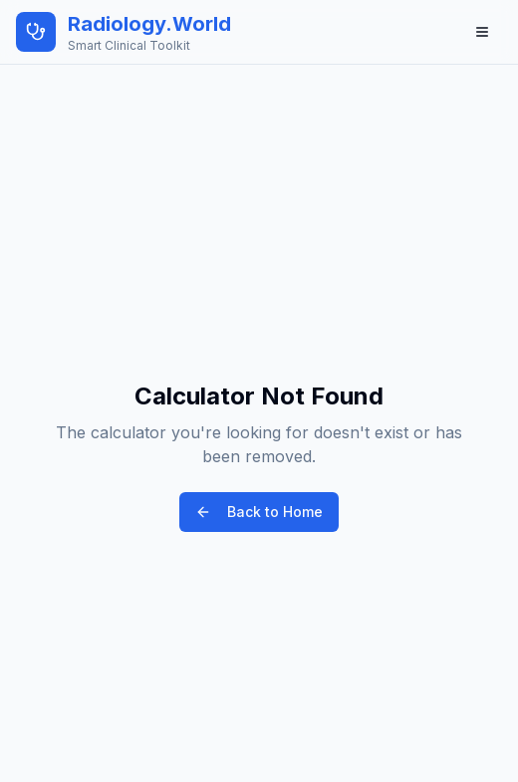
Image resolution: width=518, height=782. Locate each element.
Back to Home (259, 511)
